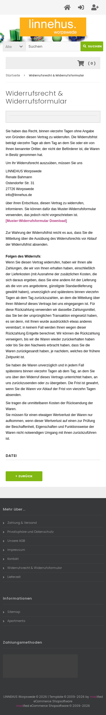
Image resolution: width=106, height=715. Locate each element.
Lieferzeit (12, 577)
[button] (14, 46)
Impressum (14, 549)
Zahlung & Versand (20, 522)
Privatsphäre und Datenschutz (28, 531)
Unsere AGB (14, 540)
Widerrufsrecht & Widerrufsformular (32, 568)
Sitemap (11, 612)
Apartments (14, 621)
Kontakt (11, 558)
